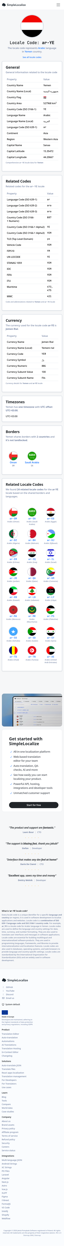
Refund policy (8, 1139)
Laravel (5, 1174)
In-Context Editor (10, 1052)
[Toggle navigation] (58, 5)
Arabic (41, 48)
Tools (4, 1100)
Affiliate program (10, 1132)
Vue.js (5, 1189)
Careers (5, 1146)
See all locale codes (32, 57)
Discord (7, 994)
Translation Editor (10, 1033)
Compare (6, 1104)
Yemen (28, 51)
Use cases (6, 1087)
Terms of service (10, 1135)
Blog (4, 1097)
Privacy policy (8, 1128)
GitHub (7, 987)
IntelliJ (5, 1211)
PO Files (5, 1171)
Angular (5, 1178)
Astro (4, 1185)
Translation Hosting (11, 1048)
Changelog (7, 1055)
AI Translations (9, 1044)
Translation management (14, 1076)
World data (7, 1108)
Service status (8, 1150)
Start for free (34, 805)
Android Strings (9, 1163)
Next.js (5, 1182)
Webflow (6, 1218)
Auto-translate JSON (11, 1065)
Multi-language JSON (12, 1160)
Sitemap (37, 1235)
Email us (8, 998)
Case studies (8, 1111)
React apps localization (13, 1072)
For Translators (9, 1083)
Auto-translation (10, 1037)
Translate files (8, 1069)
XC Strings (7, 1167)
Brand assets (8, 1124)
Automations (8, 1041)
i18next (5, 1200)
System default (11, 1004)
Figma (5, 1196)
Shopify (5, 1214)
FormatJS (6, 1203)
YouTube (8, 990)
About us (6, 1121)
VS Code (6, 1207)
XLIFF (4, 1193)
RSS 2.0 (58, 1233)
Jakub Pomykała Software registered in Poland (35, 1230)
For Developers (9, 1080)
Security (6, 1143)
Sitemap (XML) (28, 1235)
